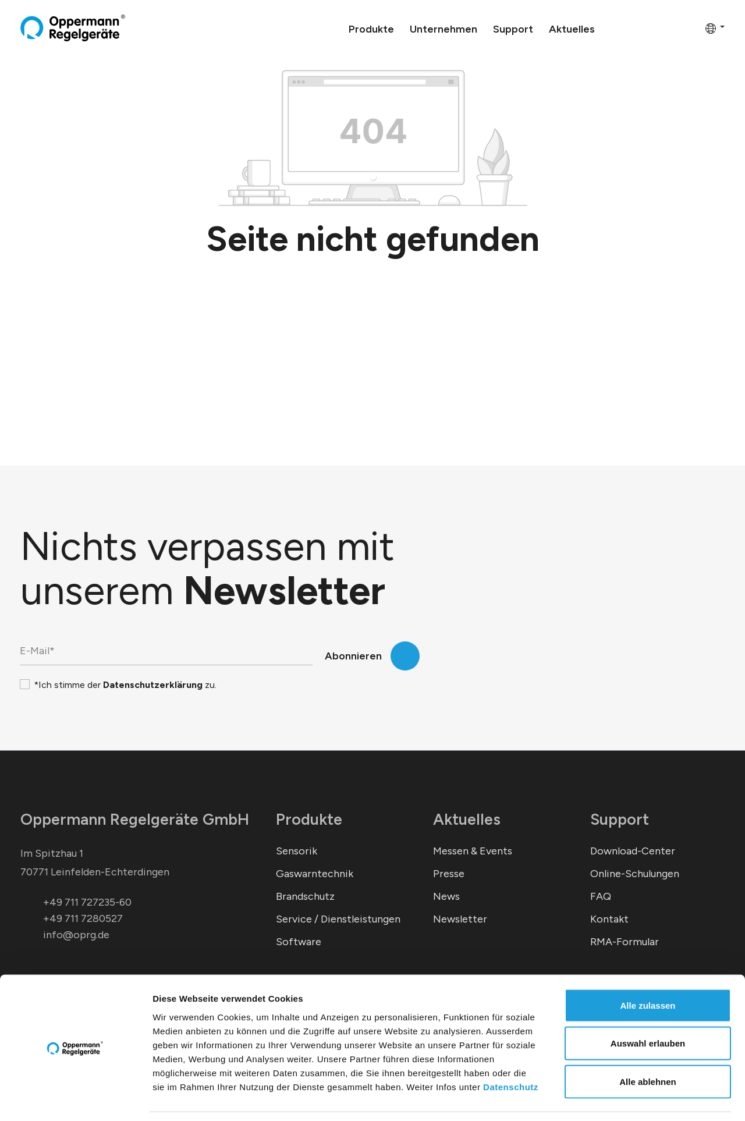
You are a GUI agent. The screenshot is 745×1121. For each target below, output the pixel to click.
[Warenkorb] (692, 28)
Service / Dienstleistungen (338, 919)
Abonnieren (353, 656)
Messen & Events (472, 851)
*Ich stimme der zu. (125, 684)
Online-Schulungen (634, 873)
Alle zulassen (647, 968)
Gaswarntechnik (314, 873)
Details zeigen (619, 1098)
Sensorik (296, 851)
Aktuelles (467, 819)
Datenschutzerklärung (153, 684)
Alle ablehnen (647, 1044)
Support (619, 819)
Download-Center (632, 851)
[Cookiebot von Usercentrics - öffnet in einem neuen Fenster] (75, 1098)
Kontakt (609, 919)
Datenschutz (510, 1050)
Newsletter (460, 919)
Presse (448, 873)
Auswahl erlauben (648, 1007)
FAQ (600, 896)
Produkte (309, 819)
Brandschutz (305, 896)
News (446, 896)
